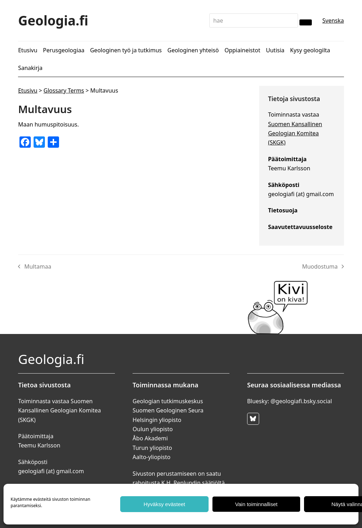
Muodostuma (323, 267)
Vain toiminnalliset (256, 504)
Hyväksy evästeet (164, 504)
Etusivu (27, 90)
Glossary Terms (63, 90)
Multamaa (34, 267)
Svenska (333, 20)
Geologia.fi (53, 20)
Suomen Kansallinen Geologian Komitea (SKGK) (295, 133)
